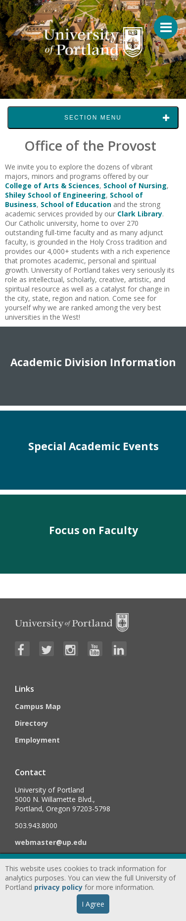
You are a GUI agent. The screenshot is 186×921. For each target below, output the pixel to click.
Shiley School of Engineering (55, 195)
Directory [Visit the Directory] (31, 723)
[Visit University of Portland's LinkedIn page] (119, 648)
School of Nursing (135, 185)
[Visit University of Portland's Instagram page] (70, 648)
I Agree (93, 904)
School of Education (76, 204)
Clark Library (139, 213)
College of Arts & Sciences (52, 185)
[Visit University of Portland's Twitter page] (46, 648)
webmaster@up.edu (51, 842)
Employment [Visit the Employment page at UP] (37, 740)
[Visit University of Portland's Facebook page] (22, 648)
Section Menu (93, 117)
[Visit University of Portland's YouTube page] (95, 648)
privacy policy (58, 887)
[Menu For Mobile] (161, 22)
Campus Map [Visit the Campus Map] (38, 706)
